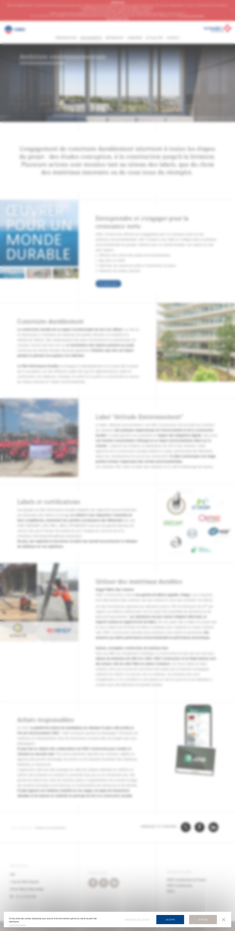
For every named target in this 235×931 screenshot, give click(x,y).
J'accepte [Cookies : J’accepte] (170, 919)
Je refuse (203, 919)
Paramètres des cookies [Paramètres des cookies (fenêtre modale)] (137, 919)
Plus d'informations (17, 924)
